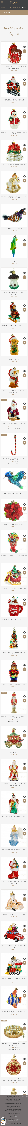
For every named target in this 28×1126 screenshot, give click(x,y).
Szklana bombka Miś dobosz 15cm (14, 685)
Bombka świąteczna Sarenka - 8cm (14, 914)
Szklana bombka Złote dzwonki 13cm (14, 165)
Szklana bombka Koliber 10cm (14, 493)
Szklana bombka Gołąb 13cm (14, 228)
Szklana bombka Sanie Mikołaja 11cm (14, 588)
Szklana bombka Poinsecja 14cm (14, 524)
